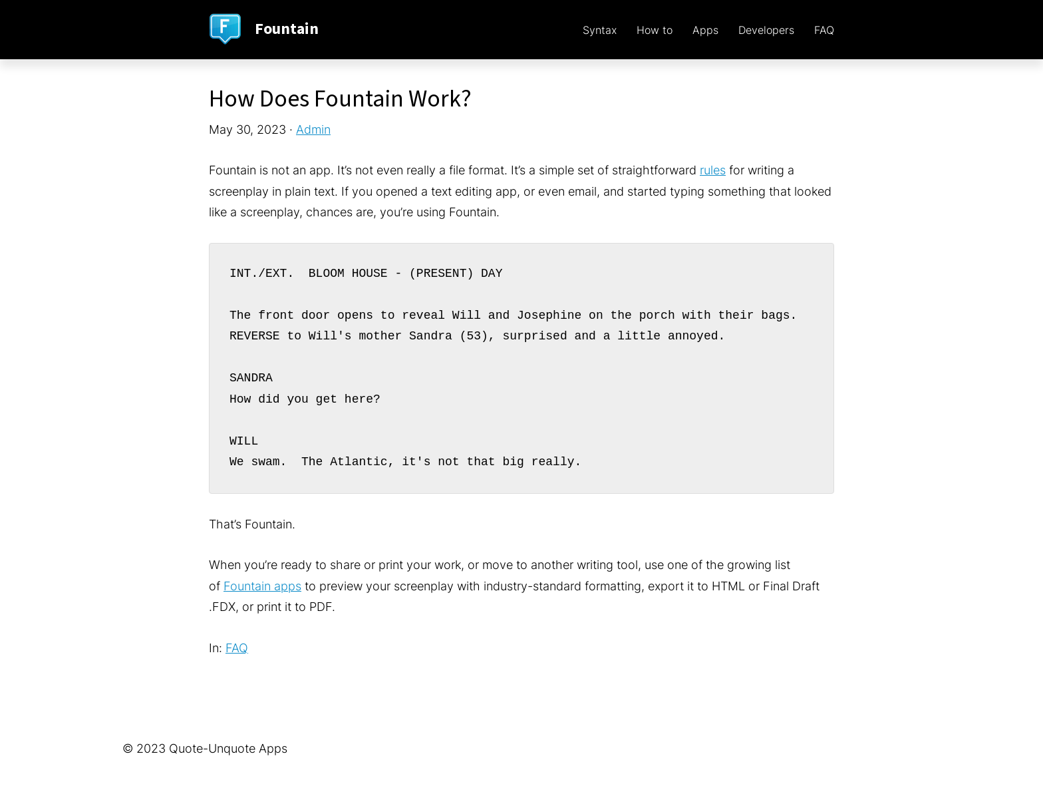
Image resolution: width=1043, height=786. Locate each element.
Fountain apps (262, 586)
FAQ (236, 648)
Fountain (287, 29)
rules (713, 170)
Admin (313, 129)
